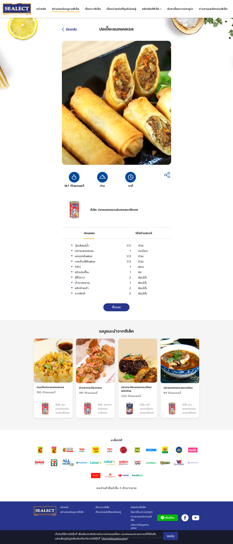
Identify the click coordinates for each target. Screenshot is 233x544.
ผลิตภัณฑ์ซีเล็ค (138, 507)
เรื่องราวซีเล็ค (93, 9)
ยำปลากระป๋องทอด (90, 388)
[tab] (89, 233)
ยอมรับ (170, 536)
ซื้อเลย (116, 307)
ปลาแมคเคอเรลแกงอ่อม (178, 388)
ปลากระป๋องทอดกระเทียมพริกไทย (136, 389)
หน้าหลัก (41, 9)
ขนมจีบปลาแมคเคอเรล (50, 387)
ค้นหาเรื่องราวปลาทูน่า (180, 9)
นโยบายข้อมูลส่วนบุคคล (140, 526)
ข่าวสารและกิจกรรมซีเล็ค (213, 9)
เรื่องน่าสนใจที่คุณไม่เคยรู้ (121, 9)
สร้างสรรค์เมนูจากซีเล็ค (65, 9)
